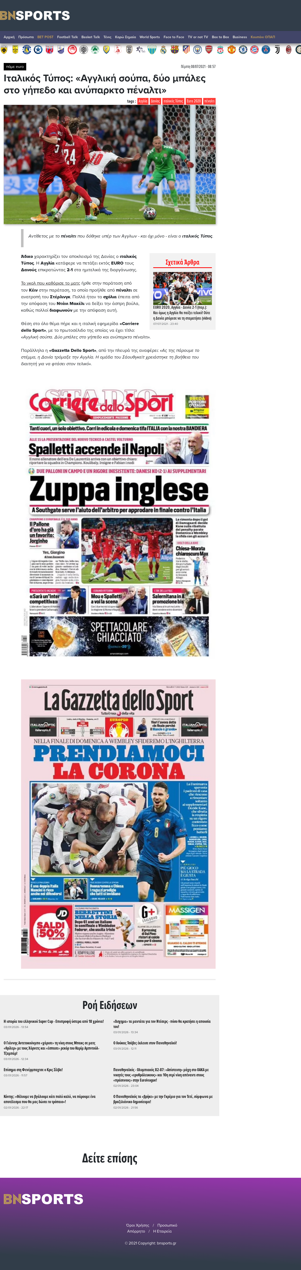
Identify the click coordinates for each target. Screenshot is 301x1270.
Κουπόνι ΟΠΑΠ (263, 37)
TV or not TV (198, 37)
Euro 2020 (194, 101)
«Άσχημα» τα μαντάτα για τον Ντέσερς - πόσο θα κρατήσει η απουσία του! (162, 1024)
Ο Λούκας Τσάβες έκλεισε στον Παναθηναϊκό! (145, 1043)
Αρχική (9, 37)
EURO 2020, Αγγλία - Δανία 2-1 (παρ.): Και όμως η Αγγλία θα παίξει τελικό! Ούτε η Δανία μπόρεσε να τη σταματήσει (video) (182, 313)
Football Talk (67, 37)
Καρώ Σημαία (125, 37)
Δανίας (155, 101)
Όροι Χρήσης (137, 1225)
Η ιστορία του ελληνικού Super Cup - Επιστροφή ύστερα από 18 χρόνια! (54, 1021)
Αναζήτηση (292, 38)
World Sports (150, 37)
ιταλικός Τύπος (173, 101)
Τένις (107, 37)
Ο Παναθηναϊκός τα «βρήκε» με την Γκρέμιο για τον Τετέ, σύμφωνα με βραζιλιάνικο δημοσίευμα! (163, 1099)
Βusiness (240, 37)
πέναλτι (209, 101)
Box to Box (220, 37)
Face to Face (174, 37)
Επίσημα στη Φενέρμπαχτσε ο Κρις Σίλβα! (33, 1069)
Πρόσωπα (26, 37)
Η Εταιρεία (162, 1231)
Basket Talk (90, 37)
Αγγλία (143, 101)
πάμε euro (15, 66)
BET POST (45, 37)
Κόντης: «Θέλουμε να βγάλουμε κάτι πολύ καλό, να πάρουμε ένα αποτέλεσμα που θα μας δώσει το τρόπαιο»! (50, 1099)
